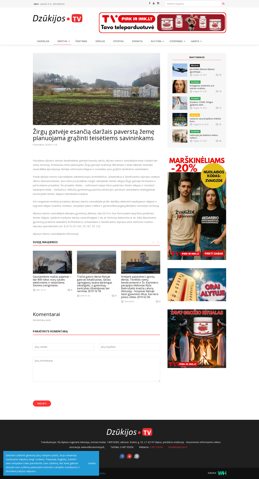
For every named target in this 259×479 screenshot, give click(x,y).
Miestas (62, 41)
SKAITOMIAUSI (197, 57)
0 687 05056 (156, 447)
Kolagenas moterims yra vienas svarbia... (202, 87)
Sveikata (137, 41)
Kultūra (156, 41)
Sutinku (91, 463)
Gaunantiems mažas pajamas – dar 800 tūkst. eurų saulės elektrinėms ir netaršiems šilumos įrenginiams (52, 281)
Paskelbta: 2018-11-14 (45, 145)
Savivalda (43, 41)
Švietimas (81, 41)
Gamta (195, 41)
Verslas (100, 41)
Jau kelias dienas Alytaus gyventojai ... (202, 70)
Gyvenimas (176, 41)
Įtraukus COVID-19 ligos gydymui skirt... (201, 103)
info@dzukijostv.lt (177, 447)
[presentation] (58, 391)
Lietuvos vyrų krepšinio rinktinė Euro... (205, 120)
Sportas (118, 41)
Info (36, 4)
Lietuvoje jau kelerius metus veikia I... (204, 136)
